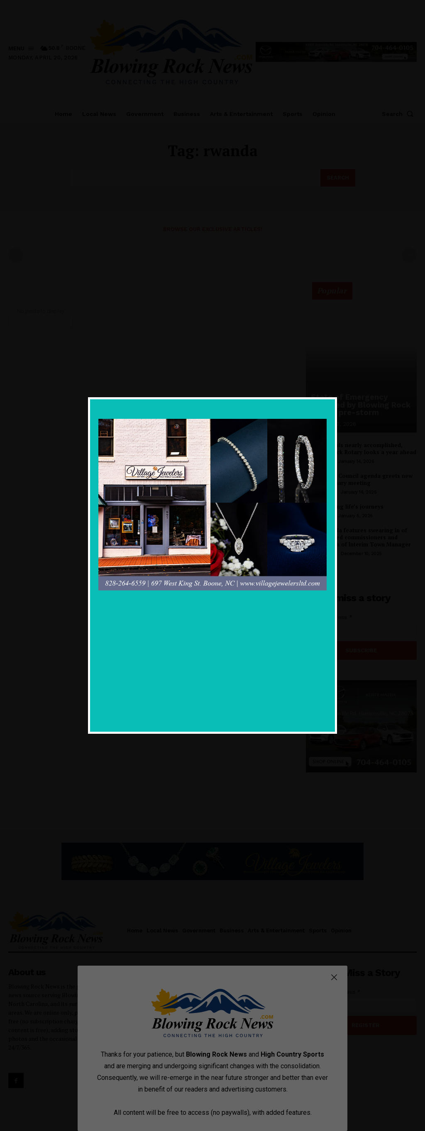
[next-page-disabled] (409, 255)
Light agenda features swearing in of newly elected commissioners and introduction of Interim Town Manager (358, 537)
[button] (399, 114)
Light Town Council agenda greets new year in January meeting (359, 479)
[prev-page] (15, 255)
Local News (320, 461)
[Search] (337, 178)
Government (321, 492)
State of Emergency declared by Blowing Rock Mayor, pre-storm (359, 405)
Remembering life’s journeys (344, 506)
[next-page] (324, 570)
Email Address (329, 616)
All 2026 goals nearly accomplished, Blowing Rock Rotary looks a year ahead (361, 448)
